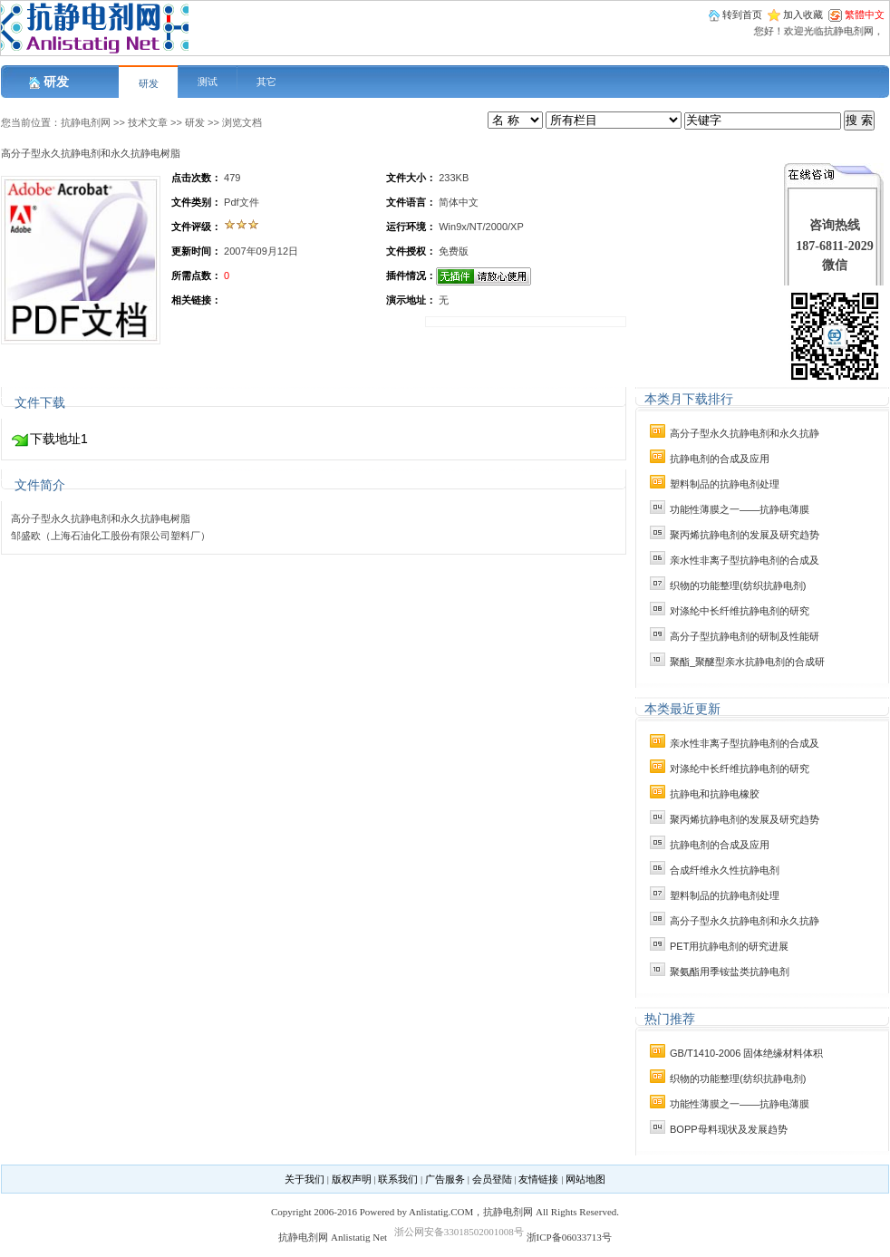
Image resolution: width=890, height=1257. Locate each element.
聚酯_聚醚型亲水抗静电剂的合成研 (747, 661)
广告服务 (445, 1179)
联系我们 (398, 1179)
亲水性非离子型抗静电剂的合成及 (744, 560)
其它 (266, 81)
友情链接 (538, 1179)
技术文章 (148, 122)
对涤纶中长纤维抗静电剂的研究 (739, 610)
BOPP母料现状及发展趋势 (729, 1129)
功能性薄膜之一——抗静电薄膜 (739, 509)
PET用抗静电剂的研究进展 (729, 946)
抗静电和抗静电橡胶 (714, 793)
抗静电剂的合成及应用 (719, 458)
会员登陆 (492, 1179)
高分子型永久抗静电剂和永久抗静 (744, 433)
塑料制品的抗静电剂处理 (724, 484)
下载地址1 (59, 438)
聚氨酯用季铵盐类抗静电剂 (729, 971)
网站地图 (585, 1179)
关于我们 (304, 1179)
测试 (208, 81)
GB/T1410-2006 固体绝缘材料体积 (746, 1053)
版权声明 (352, 1179)
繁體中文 (865, 14)
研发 (149, 83)
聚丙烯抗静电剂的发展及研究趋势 (744, 534)
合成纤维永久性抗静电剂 (724, 870)
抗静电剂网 (86, 122)
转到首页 (742, 14)
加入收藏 (803, 14)
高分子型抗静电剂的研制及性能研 (744, 636)
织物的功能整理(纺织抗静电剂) (738, 585)
